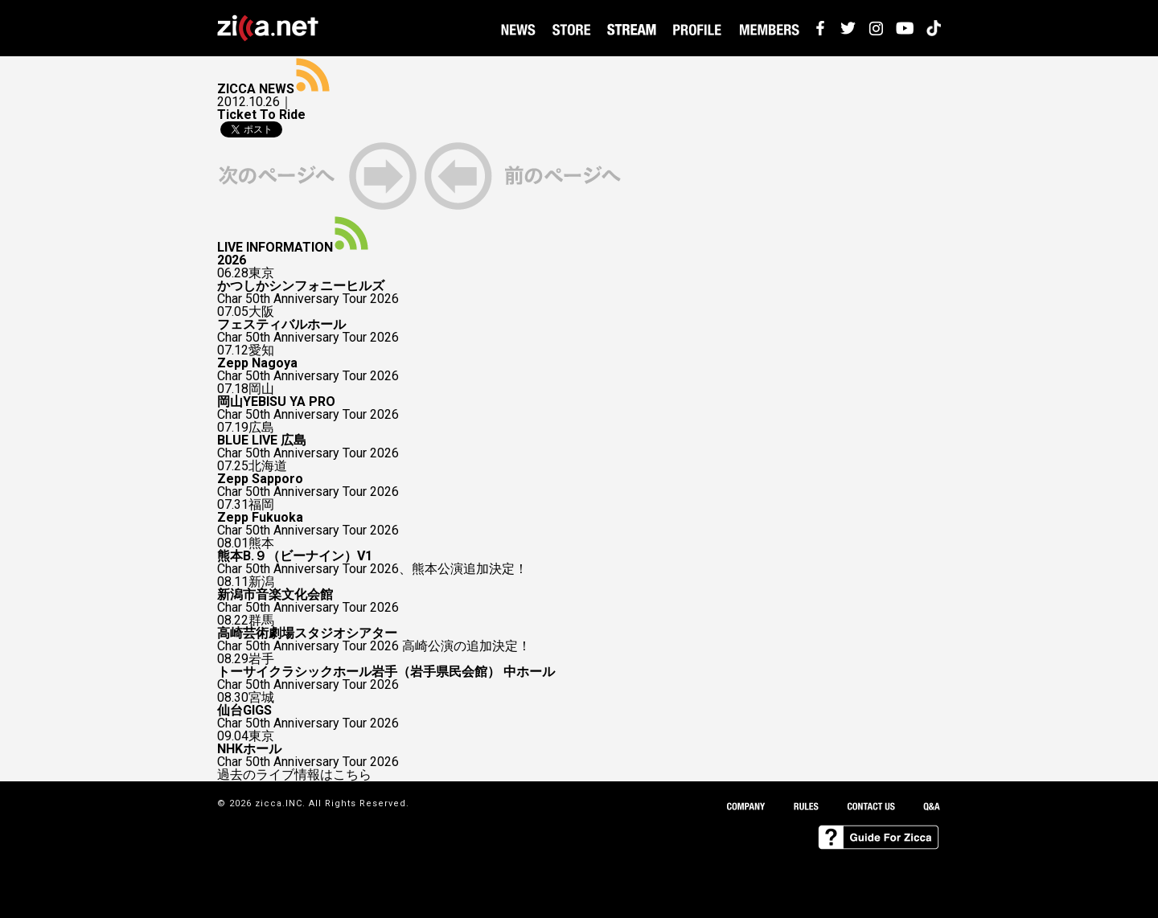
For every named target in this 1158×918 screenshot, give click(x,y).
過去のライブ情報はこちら (294, 774)
